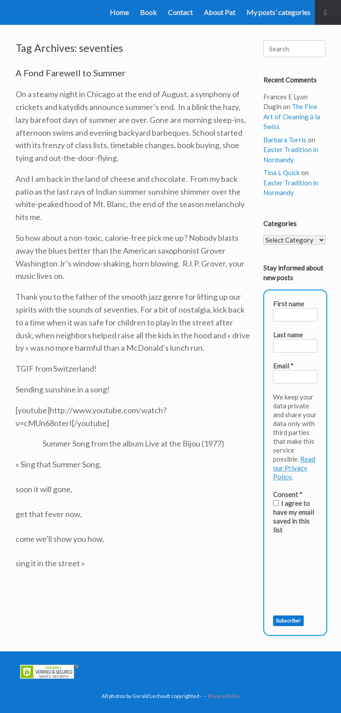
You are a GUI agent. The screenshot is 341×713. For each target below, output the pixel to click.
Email (283, 366)
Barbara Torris (284, 140)
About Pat (219, 12)
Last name (288, 335)
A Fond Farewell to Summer (71, 72)
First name (288, 304)
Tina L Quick (281, 172)
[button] (328, 12)
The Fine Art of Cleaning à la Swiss (291, 116)
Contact (180, 12)
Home (119, 12)
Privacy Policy (224, 696)
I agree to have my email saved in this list (293, 516)
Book (148, 12)
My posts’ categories (278, 12)
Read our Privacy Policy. (294, 468)
